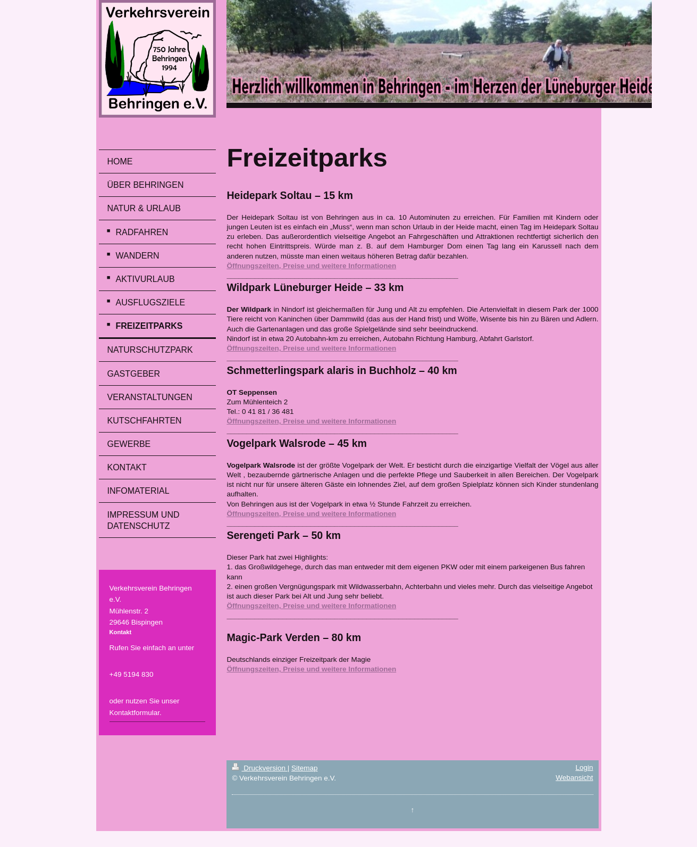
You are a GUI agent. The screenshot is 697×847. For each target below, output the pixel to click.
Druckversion (259, 768)
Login (584, 767)
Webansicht (574, 778)
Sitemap (304, 768)
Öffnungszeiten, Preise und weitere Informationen (311, 266)
